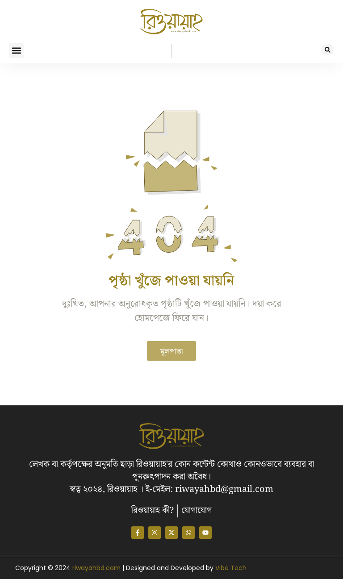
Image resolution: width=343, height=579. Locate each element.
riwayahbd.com (97, 567)
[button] (16, 50)
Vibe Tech (231, 567)
